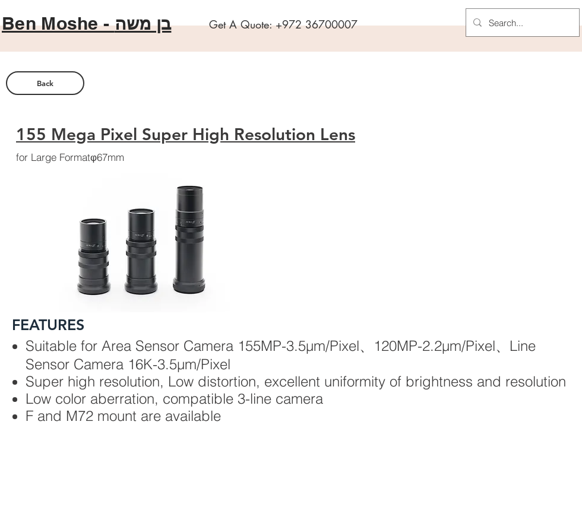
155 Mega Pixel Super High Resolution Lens (185, 134)
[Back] (45, 83)
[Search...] (521, 22)
